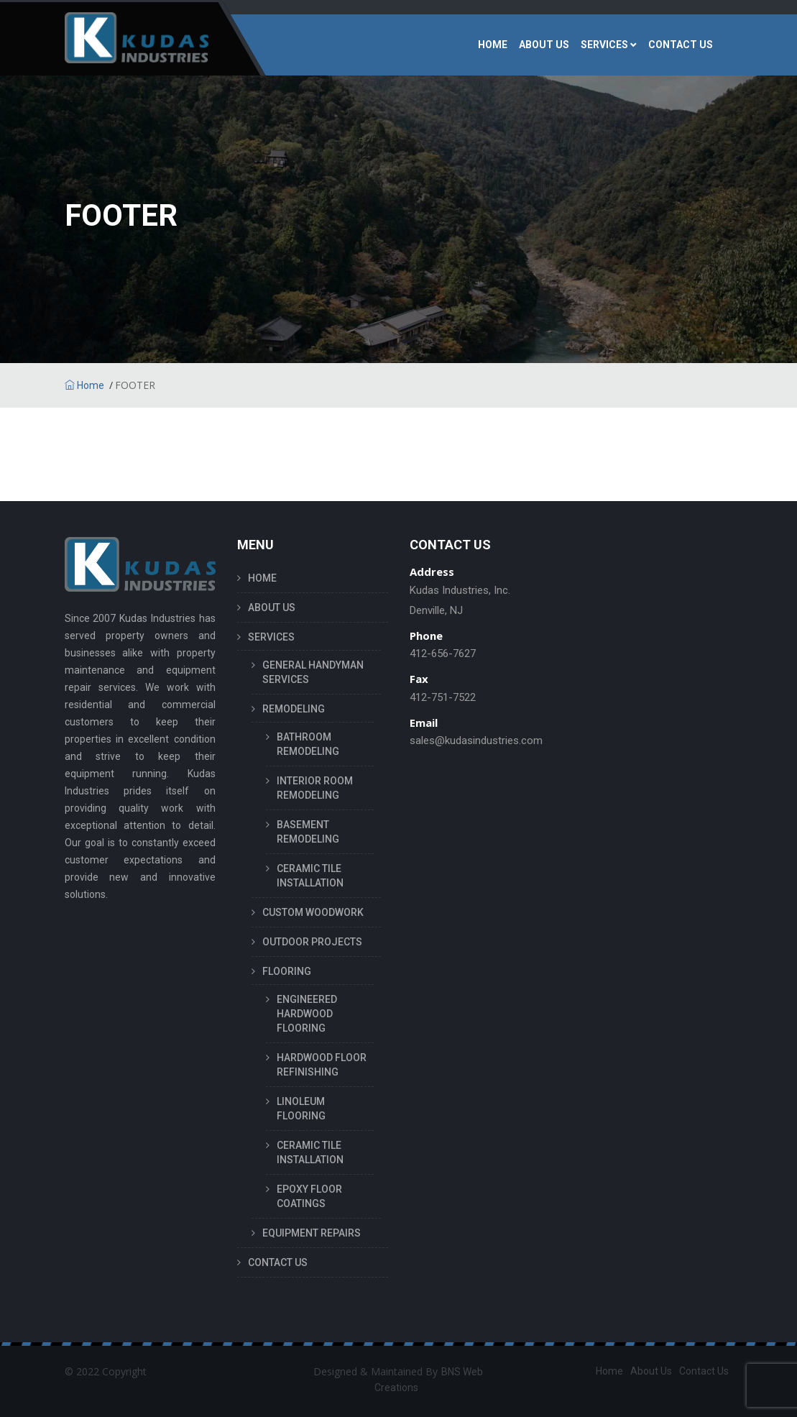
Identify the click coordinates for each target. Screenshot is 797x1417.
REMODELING (293, 709)
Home (84, 385)
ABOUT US (544, 44)
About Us (651, 1371)
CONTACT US (680, 44)
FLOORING (286, 971)
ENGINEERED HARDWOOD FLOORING (307, 1014)
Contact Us (704, 1371)
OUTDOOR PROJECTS (312, 942)
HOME (492, 44)
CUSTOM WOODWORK (313, 912)
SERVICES (604, 44)
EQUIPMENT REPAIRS (311, 1233)
